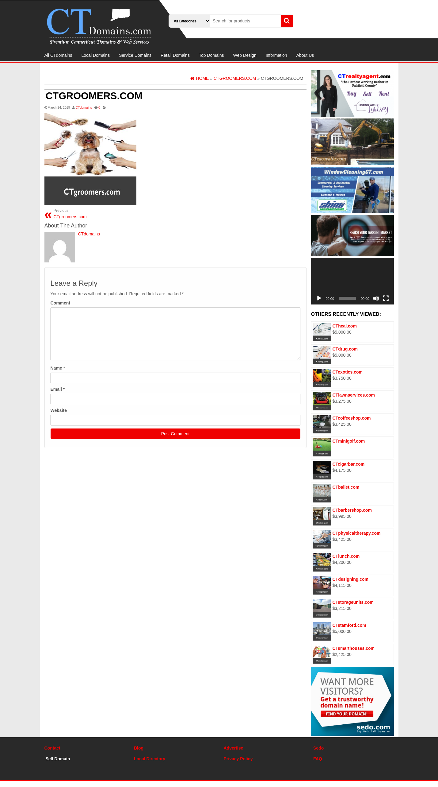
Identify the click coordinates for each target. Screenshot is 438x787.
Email (58, 389)
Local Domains (96, 55)
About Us (305, 55)
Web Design (245, 55)
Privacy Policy (238, 758)
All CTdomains (58, 55)
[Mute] (376, 298)
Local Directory (149, 758)
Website (59, 410)
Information (276, 55)
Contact (52, 748)
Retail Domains (175, 55)
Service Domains (135, 55)
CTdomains (83, 107)
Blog (138, 748)
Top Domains (211, 55)
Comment (60, 302)
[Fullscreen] (386, 298)
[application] (352, 281)
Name (58, 368)
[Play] (319, 298)
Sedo (318, 748)
